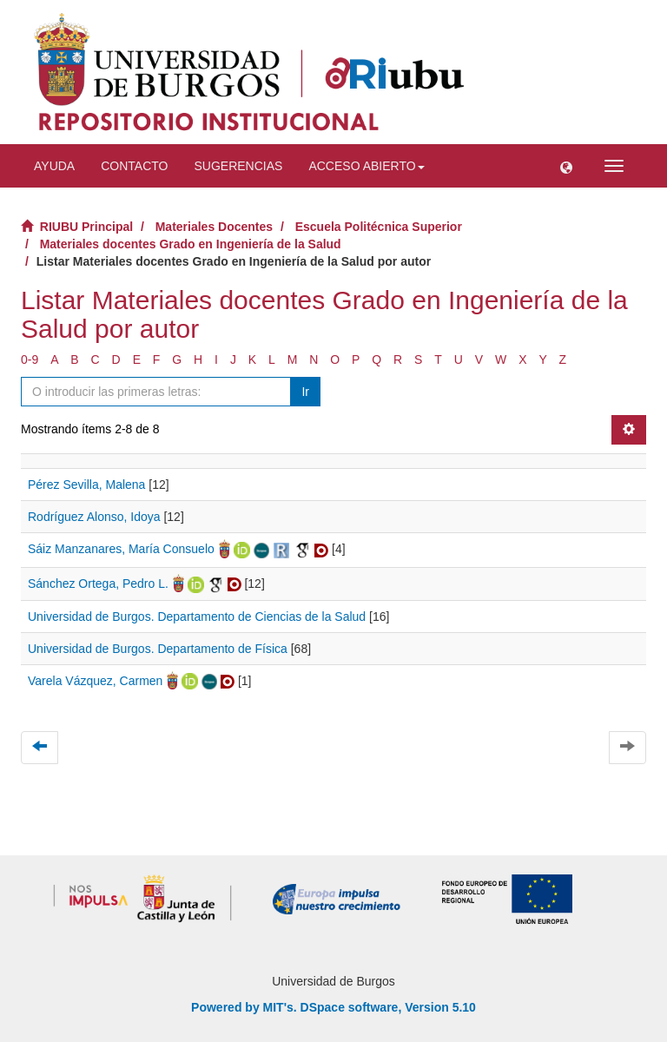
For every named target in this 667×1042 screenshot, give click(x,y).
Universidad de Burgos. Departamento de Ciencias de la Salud (197, 616)
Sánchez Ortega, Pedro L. (98, 583)
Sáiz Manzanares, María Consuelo (121, 549)
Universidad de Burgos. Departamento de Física (157, 649)
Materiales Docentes (214, 227)
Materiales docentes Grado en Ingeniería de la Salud (190, 244)
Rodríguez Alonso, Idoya (94, 517)
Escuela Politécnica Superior (378, 227)
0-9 (29, 359)
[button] (566, 166)
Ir (305, 392)
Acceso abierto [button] (366, 166)
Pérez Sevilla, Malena (86, 484)
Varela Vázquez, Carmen (95, 681)
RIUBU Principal (86, 227)
